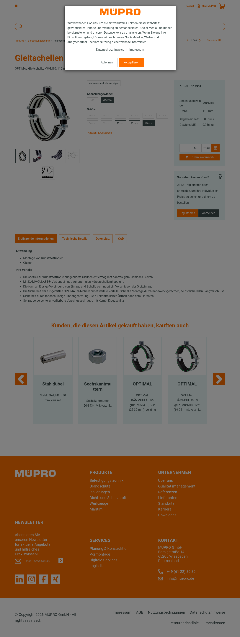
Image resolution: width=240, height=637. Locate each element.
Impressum (136, 49)
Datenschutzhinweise (110, 49)
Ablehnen (107, 62)
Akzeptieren (131, 62)
